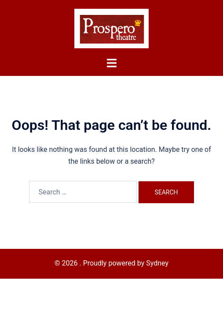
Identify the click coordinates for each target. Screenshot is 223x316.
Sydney (157, 263)
